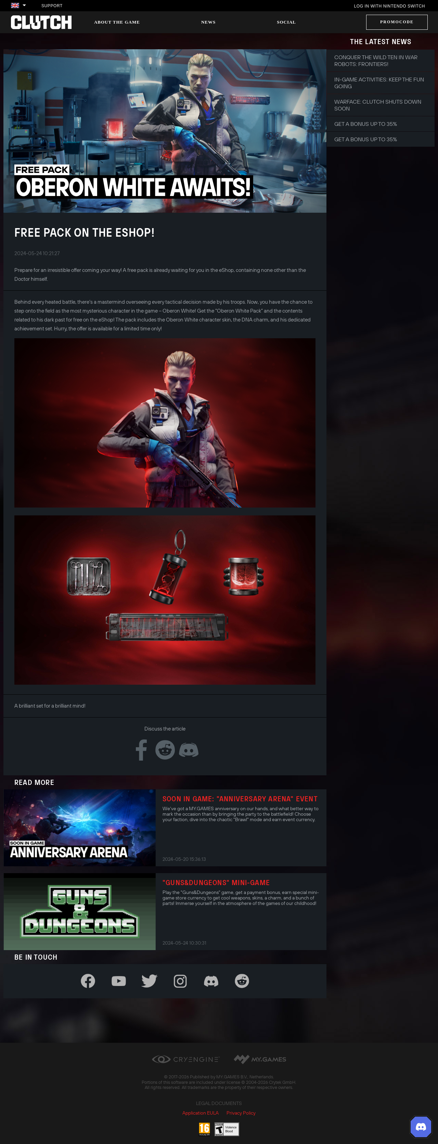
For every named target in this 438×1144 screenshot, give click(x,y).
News (208, 22)
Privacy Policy (241, 1113)
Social (286, 22)
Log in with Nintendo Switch (389, 6)
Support (52, 5)
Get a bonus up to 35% (365, 123)
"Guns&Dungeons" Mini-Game (216, 882)
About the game (117, 22)
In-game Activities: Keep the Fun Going (379, 83)
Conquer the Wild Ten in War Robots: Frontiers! (375, 60)
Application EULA (200, 1113)
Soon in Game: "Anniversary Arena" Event (240, 798)
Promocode (397, 21)
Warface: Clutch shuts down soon (377, 105)
